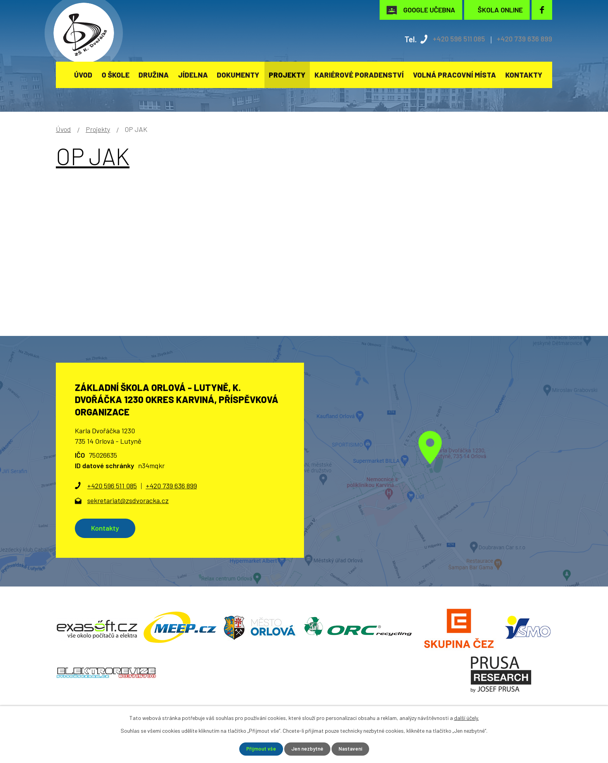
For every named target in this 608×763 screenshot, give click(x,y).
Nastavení (351, 749)
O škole (116, 74)
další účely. (466, 717)
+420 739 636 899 (521, 39)
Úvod (83, 74)
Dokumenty (238, 74)
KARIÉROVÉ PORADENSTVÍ (359, 74)
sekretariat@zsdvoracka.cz (128, 500)
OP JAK (93, 156)
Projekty (287, 74)
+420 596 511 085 (450, 39)
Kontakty (523, 74)
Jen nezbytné (307, 749)
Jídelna (193, 74)
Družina (153, 74)
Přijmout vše (259, 749)
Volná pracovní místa (454, 74)
